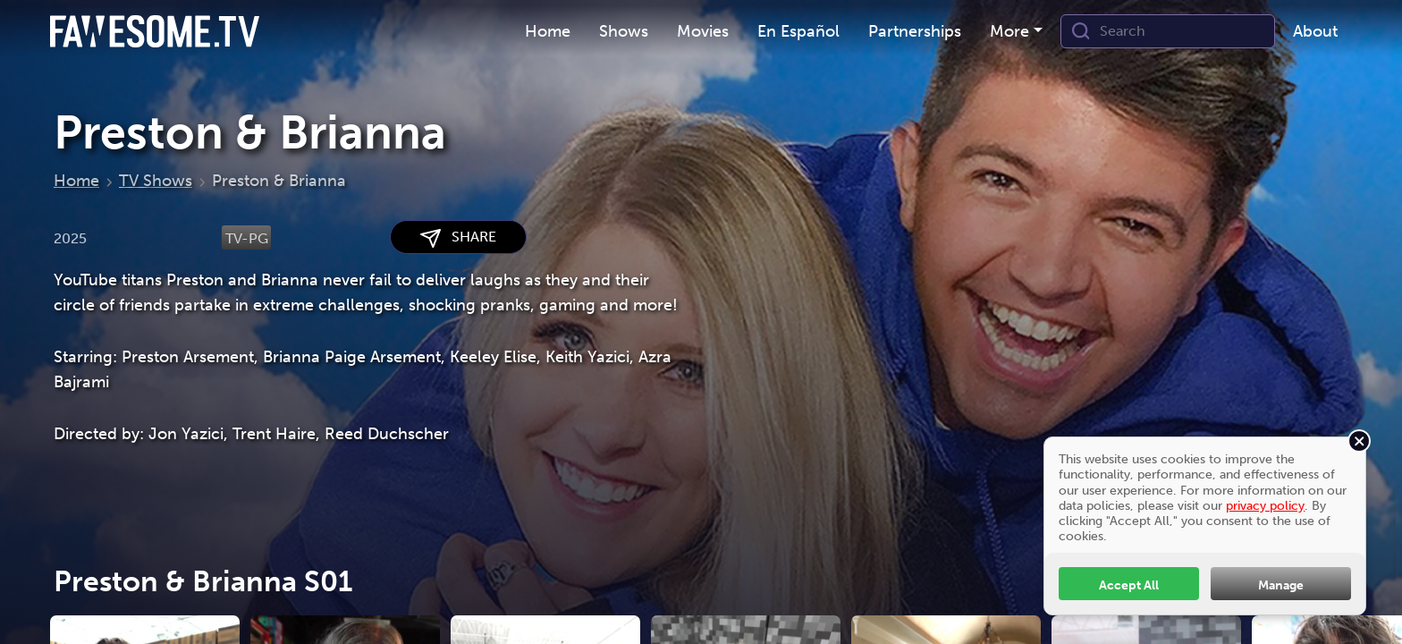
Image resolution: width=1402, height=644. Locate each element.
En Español (798, 31)
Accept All (1129, 585)
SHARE (458, 237)
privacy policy (1265, 505)
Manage (1281, 585)
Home (547, 31)
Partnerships (914, 31)
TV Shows (155, 181)
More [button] (1009, 31)
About (1315, 31)
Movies (703, 31)
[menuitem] (548, 32)
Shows (623, 31)
